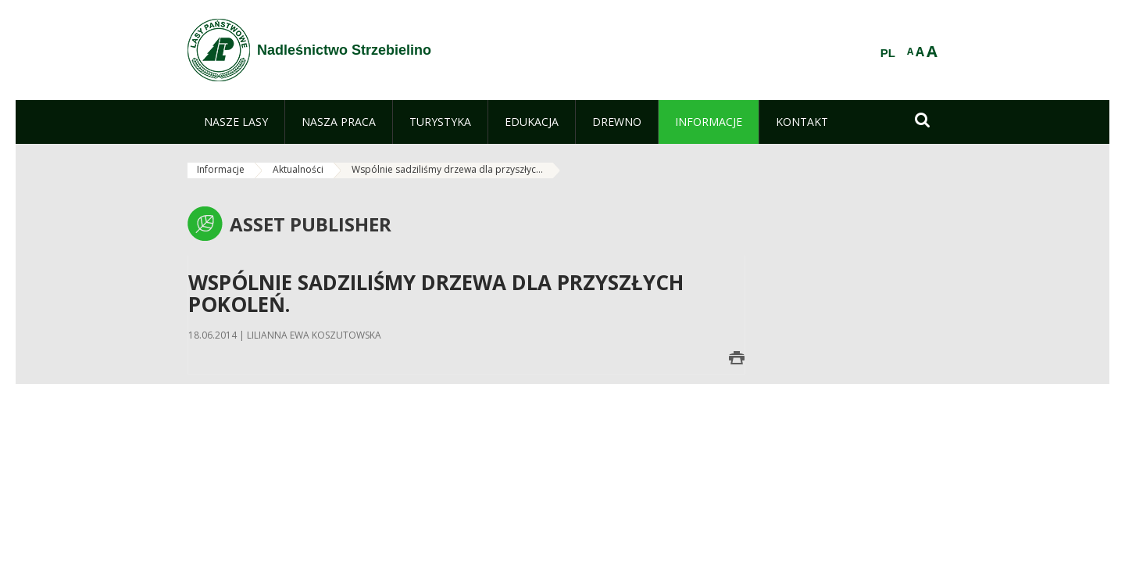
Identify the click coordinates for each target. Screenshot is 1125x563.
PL (887, 53)
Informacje (221, 169)
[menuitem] (236, 122)
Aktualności (298, 169)
